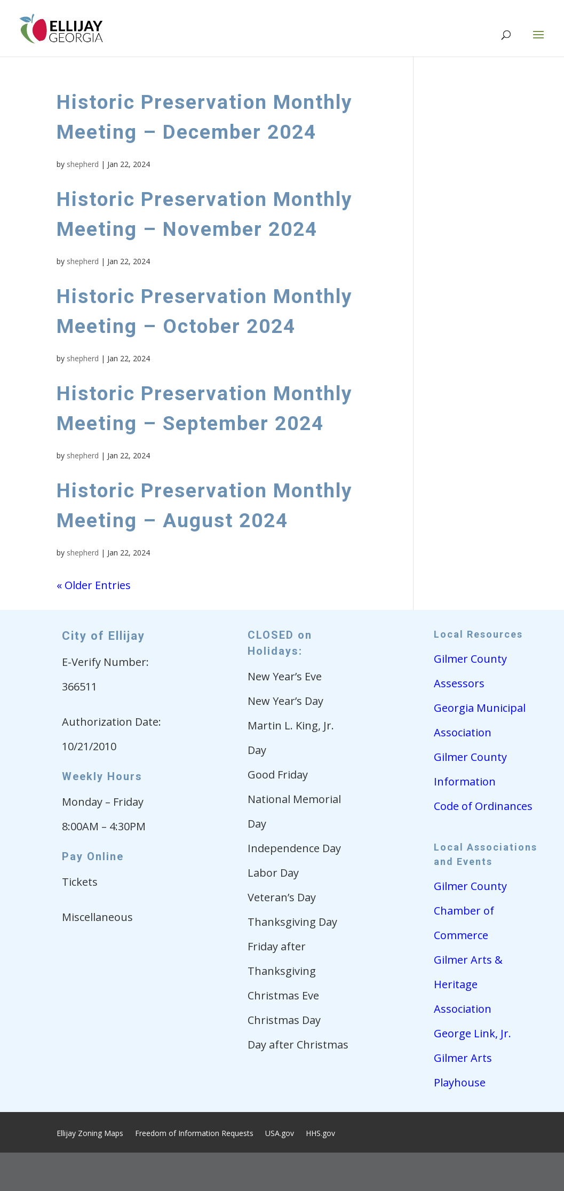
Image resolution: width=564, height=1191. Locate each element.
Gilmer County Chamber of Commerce (470, 910)
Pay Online (93, 856)
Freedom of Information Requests (194, 1134)
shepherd (83, 164)
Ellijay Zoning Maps (90, 1134)
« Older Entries (94, 585)
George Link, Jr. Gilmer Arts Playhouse (472, 1058)
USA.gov (279, 1134)
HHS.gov (320, 1134)
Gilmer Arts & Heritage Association (468, 984)
